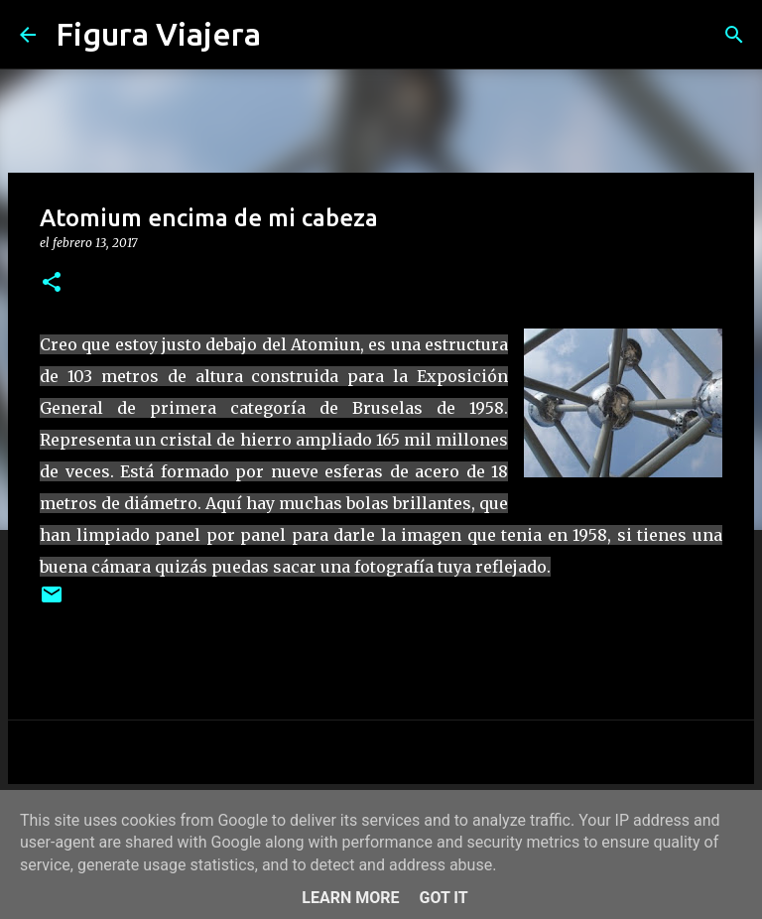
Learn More (350, 897)
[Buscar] (289, 35)
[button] (52, 283)
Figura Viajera (158, 34)
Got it (443, 897)
